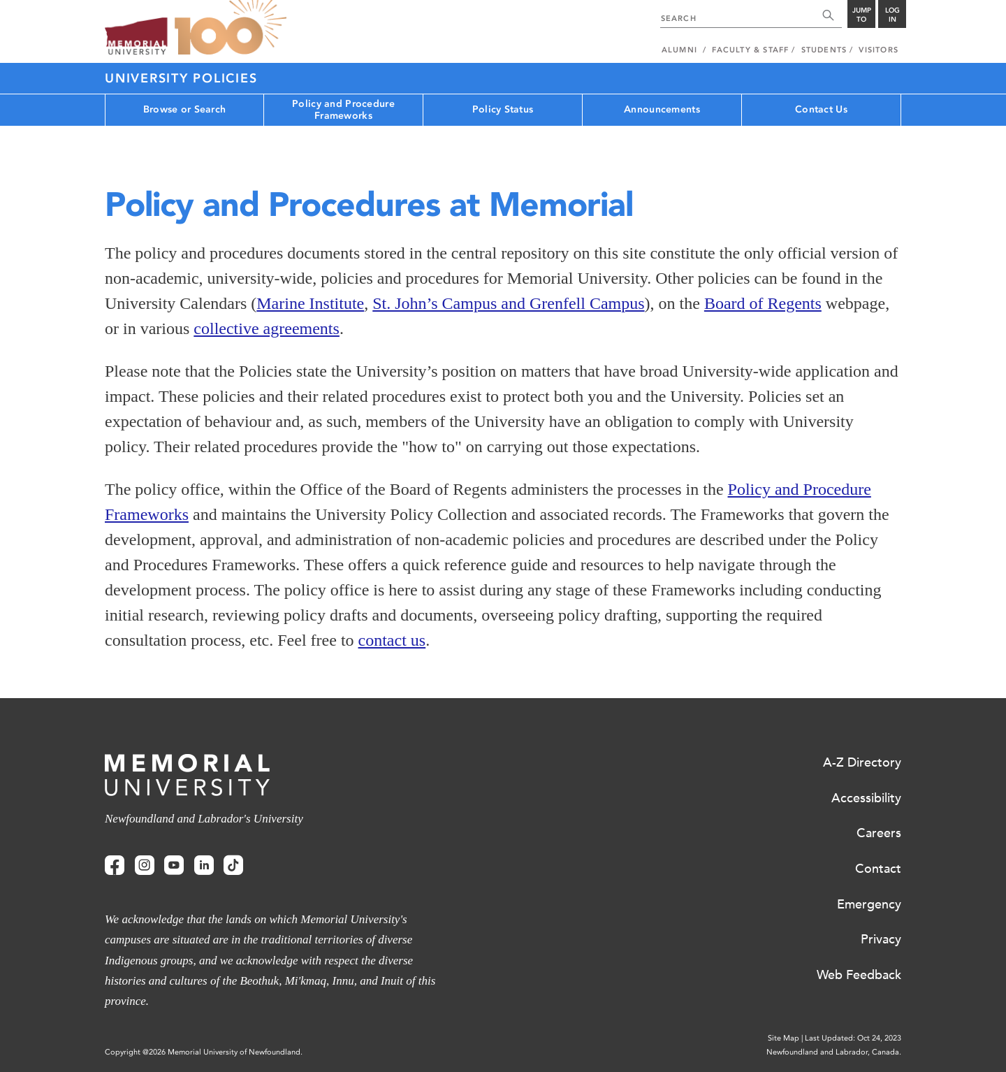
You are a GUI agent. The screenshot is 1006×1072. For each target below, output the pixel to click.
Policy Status (503, 109)
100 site (230, 28)
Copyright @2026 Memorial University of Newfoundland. (203, 1052)
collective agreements (267, 328)
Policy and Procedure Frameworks (343, 110)
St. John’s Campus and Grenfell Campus (508, 303)
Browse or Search (184, 109)
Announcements (662, 109)
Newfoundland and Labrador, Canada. (833, 1052)
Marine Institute (310, 303)
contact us (392, 640)
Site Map (783, 1038)
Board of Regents (763, 303)
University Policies (181, 78)
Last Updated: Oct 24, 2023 (853, 1038)
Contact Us (821, 109)
